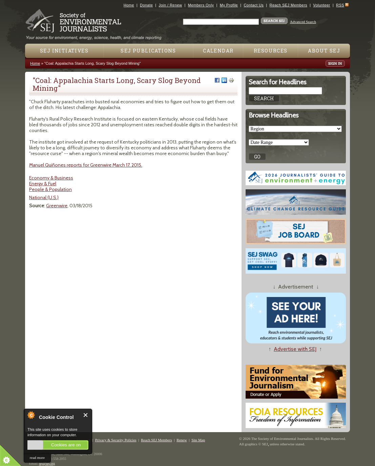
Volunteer (321, 5)
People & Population (50, 189)
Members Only (201, 5)
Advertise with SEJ (295, 349)
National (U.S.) (44, 197)
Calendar (218, 50)
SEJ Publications (148, 50)
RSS (340, 5)
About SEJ (324, 50)
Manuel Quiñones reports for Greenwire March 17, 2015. (85, 165)
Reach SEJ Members (288, 5)
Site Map (198, 440)
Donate (146, 5)
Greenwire (56, 206)
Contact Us (254, 5)
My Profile (229, 5)
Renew (181, 440)
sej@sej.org (47, 463)
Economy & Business (51, 178)
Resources (271, 50)
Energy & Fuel (42, 184)
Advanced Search (303, 22)
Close (86, 415)
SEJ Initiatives (64, 50)
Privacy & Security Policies (116, 440)
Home (129, 5)
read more (37, 458)
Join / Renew (170, 5)
